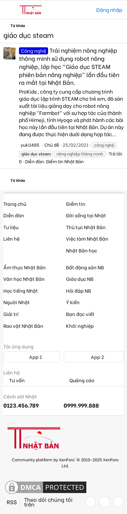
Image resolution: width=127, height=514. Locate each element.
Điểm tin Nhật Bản (65, 161)
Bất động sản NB (85, 267)
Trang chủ (14, 203)
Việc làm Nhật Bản (87, 238)
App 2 (93, 356)
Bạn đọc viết (80, 313)
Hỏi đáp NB (78, 290)
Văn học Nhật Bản (24, 278)
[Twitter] (104, 501)
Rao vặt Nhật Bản (23, 325)
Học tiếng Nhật (20, 290)
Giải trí (11, 313)
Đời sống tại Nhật (86, 215)
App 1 (32, 356)
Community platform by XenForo (65, 462)
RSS (12, 501)
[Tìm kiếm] (86, 9)
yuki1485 (30, 144)
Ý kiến (73, 301)
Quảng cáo (79, 380)
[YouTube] (118, 501)
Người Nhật (16, 301)
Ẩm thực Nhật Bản (24, 267)
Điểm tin (75, 203)
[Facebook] (90, 501)
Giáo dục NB (79, 278)
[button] (9, 10)
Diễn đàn (13, 215)
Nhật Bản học (81, 250)
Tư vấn (14, 380)
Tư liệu (10, 226)
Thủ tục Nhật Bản (86, 226)
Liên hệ (11, 238)
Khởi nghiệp (80, 325)
